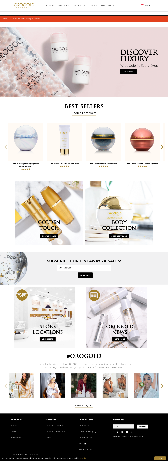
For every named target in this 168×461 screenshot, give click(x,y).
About (14, 426)
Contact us (84, 426)
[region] (84, 62)
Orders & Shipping (87, 432)
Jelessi (48, 438)
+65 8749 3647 (87, 450)
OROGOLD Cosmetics (55, 6)
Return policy (85, 438)
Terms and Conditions (121, 436)
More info (83, 458)
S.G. (147, 5)
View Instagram (84, 405)
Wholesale (16, 438)
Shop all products (84, 113)
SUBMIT (142, 426)
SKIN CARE (106, 6)
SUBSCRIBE (85, 275)
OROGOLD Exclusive (84, 6)
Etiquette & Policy (136, 436)
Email (82, 444)
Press (13, 432)
